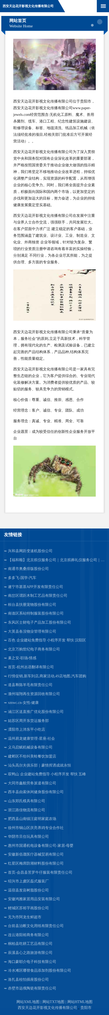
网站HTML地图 (80, 1002)
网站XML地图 (28, 1002)
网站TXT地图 (53, 1002)
